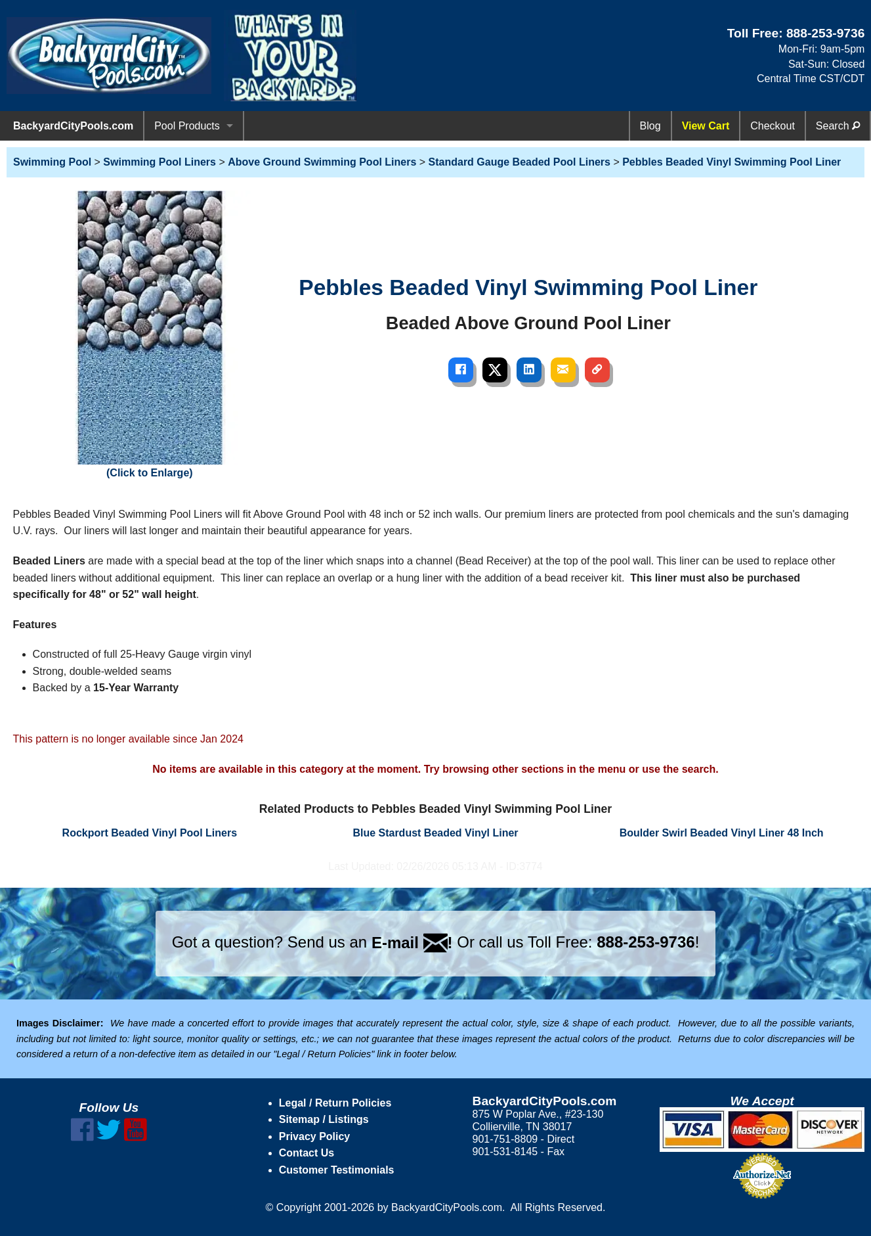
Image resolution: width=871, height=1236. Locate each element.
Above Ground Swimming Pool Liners (322, 162)
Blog (650, 125)
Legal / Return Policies (335, 1103)
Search (838, 125)
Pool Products (187, 125)
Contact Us (306, 1152)
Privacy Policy (315, 1136)
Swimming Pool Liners (159, 162)
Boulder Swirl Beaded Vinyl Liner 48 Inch (722, 832)
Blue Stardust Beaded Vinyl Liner (435, 832)
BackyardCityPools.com (73, 125)
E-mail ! (412, 942)
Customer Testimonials (336, 1170)
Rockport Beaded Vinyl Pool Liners (149, 832)
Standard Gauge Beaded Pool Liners (519, 162)
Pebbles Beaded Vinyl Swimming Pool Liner (731, 162)
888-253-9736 (825, 33)
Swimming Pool (52, 162)
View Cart (706, 125)
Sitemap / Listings (324, 1119)
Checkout (772, 125)
